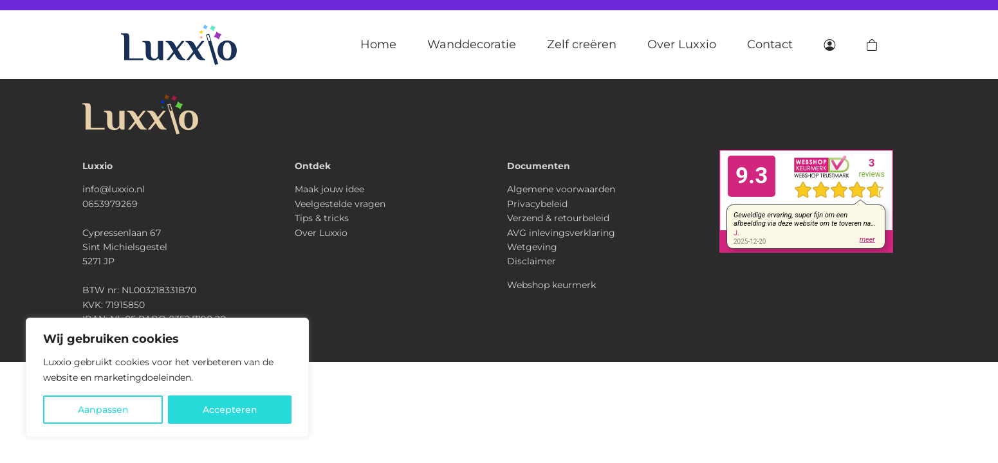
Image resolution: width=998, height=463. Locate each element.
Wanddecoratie (471, 44)
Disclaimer (531, 261)
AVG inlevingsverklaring (561, 233)
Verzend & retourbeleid (558, 218)
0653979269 (110, 204)
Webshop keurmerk (551, 285)
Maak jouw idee (329, 189)
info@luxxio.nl (113, 189)
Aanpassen (103, 409)
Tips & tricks (322, 218)
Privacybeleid (537, 204)
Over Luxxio (681, 44)
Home (378, 44)
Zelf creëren (581, 44)
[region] (167, 377)
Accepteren (230, 409)
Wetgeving (532, 247)
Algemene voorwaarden (561, 189)
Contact (770, 44)
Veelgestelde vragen (340, 204)
